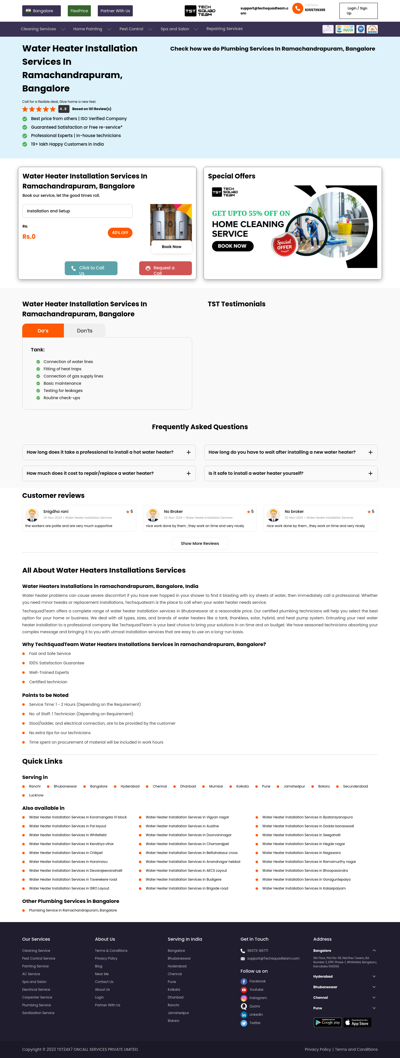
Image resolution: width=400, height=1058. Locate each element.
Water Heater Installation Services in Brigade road (187, 888)
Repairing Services (224, 28)
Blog (98, 966)
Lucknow (36, 795)
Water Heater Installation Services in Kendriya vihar (71, 843)
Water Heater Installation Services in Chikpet (66, 852)
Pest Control (136, 29)
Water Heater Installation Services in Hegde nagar (303, 843)
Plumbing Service (36, 1005)
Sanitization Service (38, 1012)
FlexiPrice (79, 11)
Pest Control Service (38, 958)
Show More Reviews (200, 543)
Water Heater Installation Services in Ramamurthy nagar (309, 861)
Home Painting (92, 29)
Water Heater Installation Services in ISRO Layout (69, 888)
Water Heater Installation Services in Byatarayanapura (307, 817)
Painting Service (35, 966)
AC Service (31, 974)
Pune (266, 786)
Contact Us (104, 981)
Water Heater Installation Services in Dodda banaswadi (308, 826)
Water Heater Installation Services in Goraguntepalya (306, 879)
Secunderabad (355, 786)
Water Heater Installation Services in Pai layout (67, 826)
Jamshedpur (294, 786)
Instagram (254, 997)
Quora (250, 1006)
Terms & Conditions (111, 950)
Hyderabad (130, 786)
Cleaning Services (43, 29)
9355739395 (315, 10)
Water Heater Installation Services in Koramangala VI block (78, 817)
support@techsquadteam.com (264, 11)
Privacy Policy (106, 958)
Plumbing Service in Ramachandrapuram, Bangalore (73, 910)
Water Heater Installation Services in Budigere (183, 879)
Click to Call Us (91, 270)
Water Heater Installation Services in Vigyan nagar (187, 817)
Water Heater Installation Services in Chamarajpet (187, 843)
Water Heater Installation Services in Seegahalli (301, 835)
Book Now (171, 247)
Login (99, 997)
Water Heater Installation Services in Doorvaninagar (189, 835)
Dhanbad (188, 786)
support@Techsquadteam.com (273, 958)
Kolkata (242, 786)
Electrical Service (36, 989)
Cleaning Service (36, 950)
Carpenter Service (37, 997)
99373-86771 (257, 950)
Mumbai (216, 786)
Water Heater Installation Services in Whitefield (67, 835)
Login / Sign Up (357, 11)
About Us (102, 989)
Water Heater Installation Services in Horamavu (68, 861)
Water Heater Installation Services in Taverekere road (73, 879)
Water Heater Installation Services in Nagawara (301, 852)
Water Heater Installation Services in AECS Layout (186, 870)
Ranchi (35, 786)
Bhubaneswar (65, 786)
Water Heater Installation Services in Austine (182, 826)
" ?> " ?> (77, 211)
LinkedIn (252, 1014)
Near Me (102, 974)
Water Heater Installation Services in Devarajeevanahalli (75, 870)
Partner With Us (115, 11)
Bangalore (99, 786)
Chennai (160, 786)
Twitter (251, 1022)
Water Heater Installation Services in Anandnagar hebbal (193, 861)
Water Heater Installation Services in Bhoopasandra (305, 870)
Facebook (253, 981)
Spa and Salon (180, 29)
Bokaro (324, 786)
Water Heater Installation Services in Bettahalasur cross (192, 852)
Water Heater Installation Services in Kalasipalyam (304, 888)
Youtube (252, 989)
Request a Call (164, 270)
